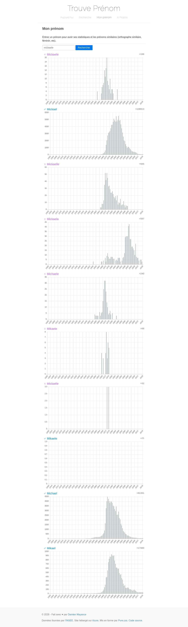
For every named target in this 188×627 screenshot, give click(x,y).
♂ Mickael (50, 109)
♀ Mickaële (51, 383)
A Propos (122, 17)
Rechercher (84, 47)
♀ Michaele (51, 274)
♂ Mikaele (50, 438)
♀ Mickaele (51, 54)
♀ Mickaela (51, 219)
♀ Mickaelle (51, 164)
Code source (135, 620)
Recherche (85, 17)
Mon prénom (104, 17)
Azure (95, 620)
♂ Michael (50, 493)
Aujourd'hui (66, 17)
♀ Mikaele (50, 328)
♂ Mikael (50, 548)
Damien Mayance (77, 614)
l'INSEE (69, 620)
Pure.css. (123, 620)
